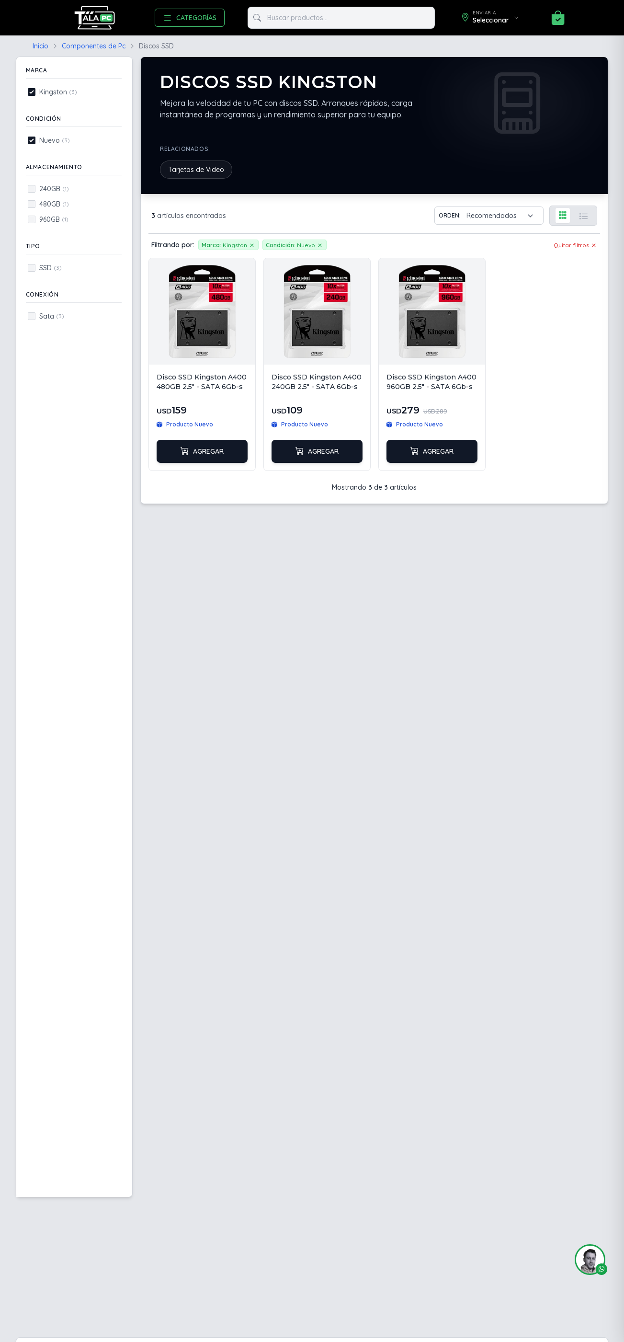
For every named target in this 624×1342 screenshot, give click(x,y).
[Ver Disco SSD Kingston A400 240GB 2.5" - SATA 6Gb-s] (317, 364)
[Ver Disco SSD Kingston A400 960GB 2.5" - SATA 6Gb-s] (432, 364)
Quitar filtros (575, 245)
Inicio (40, 46)
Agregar (202, 451)
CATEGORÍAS (189, 17)
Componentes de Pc (93, 46)
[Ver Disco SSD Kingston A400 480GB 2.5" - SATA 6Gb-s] (202, 364)
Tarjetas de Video (196, 169)
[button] (586, 1259)
